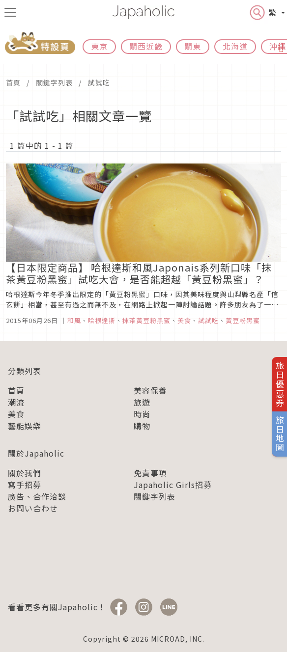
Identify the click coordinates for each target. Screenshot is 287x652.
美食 (16, 414)
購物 (142, 426)
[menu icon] (10, 12)
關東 (192, 46)
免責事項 (150, 473)
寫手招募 (24, 484)
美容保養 (150, 390)
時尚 (142, 414)
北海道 (235, 46)
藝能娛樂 (24, 426)
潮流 (16, 402)
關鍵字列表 (54, 82)
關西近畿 (146, 46)
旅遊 (142, 402)
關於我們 (24, 473)
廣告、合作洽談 (37, 496)
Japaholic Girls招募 (173, 484)
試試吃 (99, 82)
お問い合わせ (33, 508)
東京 (99, 46)
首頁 (13, 82)
